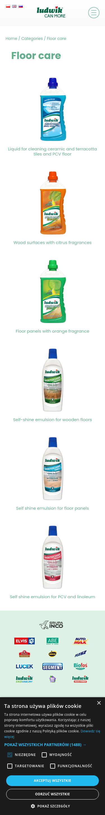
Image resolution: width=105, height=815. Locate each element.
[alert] (52, 756)
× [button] (99, 703)
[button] (52, 744)
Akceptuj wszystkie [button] (52, 780)
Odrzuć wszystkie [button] (52, 794)
